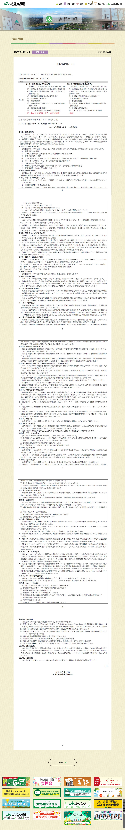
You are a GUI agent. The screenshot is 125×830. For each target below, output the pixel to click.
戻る (61, 765)
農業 (57, 7)
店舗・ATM (98, 7)
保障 (78, 7)
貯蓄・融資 (68, 7)
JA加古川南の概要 (113, 7)
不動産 (87, 7)
